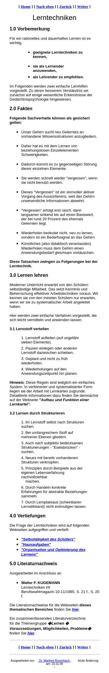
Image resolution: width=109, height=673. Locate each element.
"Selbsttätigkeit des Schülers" (48, 539)
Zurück (65, 6)
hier (75, 609)
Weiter (82, 6)
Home (26, 6)
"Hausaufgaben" (36, 544)
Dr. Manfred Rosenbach (54, 660)
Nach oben (44, 6)
